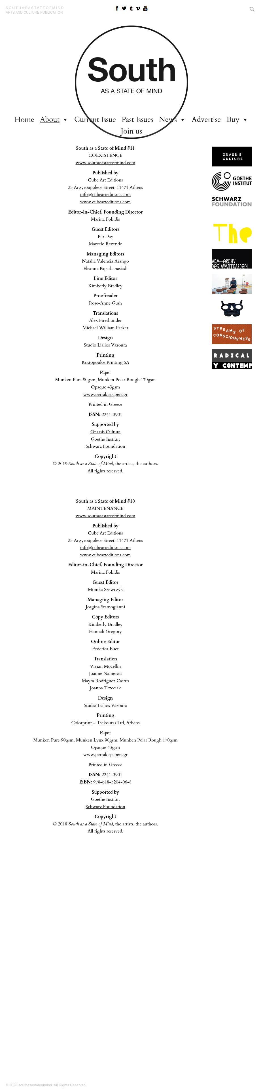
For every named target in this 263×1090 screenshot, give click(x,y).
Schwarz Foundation (105, 446)
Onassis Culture (105, 432)
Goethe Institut (105, 439)
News (168, 119)
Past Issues (137, 119)
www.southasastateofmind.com (105, 163)
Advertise (206, 119)
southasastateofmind (35, 8)
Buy (232, 119)
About (50, 119)
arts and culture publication (34, 12)
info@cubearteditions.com (105, 194)
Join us (131, 131)
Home (24, 119)
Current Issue (95, 119)
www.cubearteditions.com (105, 202)
